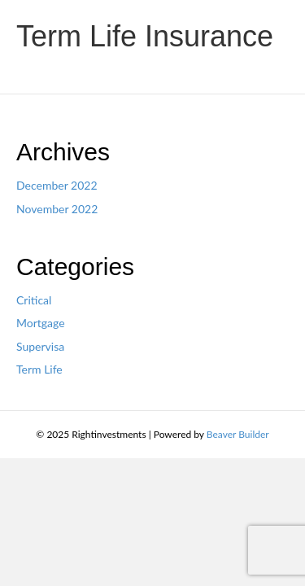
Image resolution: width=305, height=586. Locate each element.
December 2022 (57, 185)
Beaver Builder (238, 434)
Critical (33, 300)
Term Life (39, 369)
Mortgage (40, 323)
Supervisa (40, 346)
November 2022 (57, 209)
